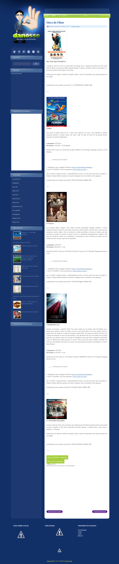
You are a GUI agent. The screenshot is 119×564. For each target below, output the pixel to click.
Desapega (14, 183)
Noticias (14, 202)
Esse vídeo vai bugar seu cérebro (21, 242)
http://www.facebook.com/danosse (82, 167)
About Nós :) (59, 15)
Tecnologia (15, 214)
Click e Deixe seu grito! (79, 169)
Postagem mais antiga (99, 511)
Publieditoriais (16, 206)
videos (14, 222)
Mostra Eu (15, 198)
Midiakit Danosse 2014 (18, 530)
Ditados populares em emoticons (29, 286)
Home (50, 15)
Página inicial (77, 511)
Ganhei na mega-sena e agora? (29, 246)
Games (14, 194)
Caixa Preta (15, 179)
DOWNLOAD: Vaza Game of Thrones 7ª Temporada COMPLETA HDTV (29, 258)
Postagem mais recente (54, 511)
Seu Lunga (15, 210)
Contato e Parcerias (93, 15)
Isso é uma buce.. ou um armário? (30, 276)
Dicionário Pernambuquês (75, 15)
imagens (78, 26)
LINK (50, 76)
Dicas (13, 187)
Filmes (73, 26)
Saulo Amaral (68, 561)
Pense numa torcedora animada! (29, 312)
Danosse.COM (50, 561)
